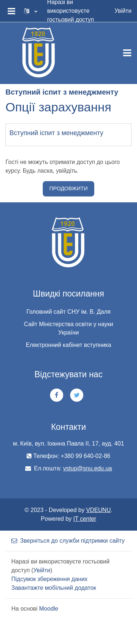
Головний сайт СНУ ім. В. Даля (68, 312)
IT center (84, 519)
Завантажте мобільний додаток (53, 588)
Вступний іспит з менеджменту (56, 133)
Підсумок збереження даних (49, 579)
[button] (30, 11)
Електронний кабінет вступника (68, 345)
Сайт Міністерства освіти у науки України (68, 328)
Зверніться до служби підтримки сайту (68, 541)
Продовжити (68, 188)
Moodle (48, 608)
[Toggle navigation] (127, 53)
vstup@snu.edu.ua (87, 468)
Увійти (123, 11)
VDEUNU (98, 510)
